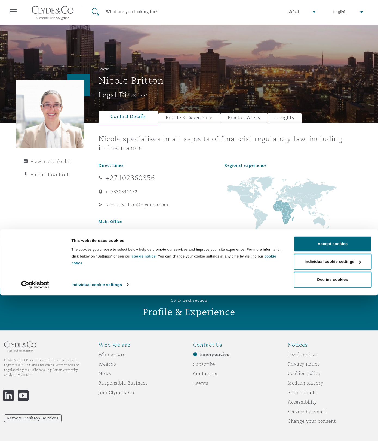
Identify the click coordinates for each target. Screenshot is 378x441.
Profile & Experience (189, 117)
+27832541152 (121, 191)
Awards (107, 364)
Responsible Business (123, 383)
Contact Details (128, 116)
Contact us (205, 373)
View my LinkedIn (50, 161)
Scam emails (302, 392)
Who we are (112, 354)
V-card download (49, 174)
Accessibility (302, 402)
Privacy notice (304, 364)
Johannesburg (117, 233)
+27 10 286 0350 (123, 243)
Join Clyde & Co (116, 392)
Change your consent (312, 421)
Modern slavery (306, 383)
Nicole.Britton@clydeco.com (136, 204)
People (104, 69)
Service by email (307, 411)
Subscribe (204, 364)
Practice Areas (244, 117)
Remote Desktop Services (33, 418)
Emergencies (214, 354)
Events (200, 383)
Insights (284, 117)
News (105, 373)
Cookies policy (304, 373)
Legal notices (303, 354)
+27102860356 (130, 177)
